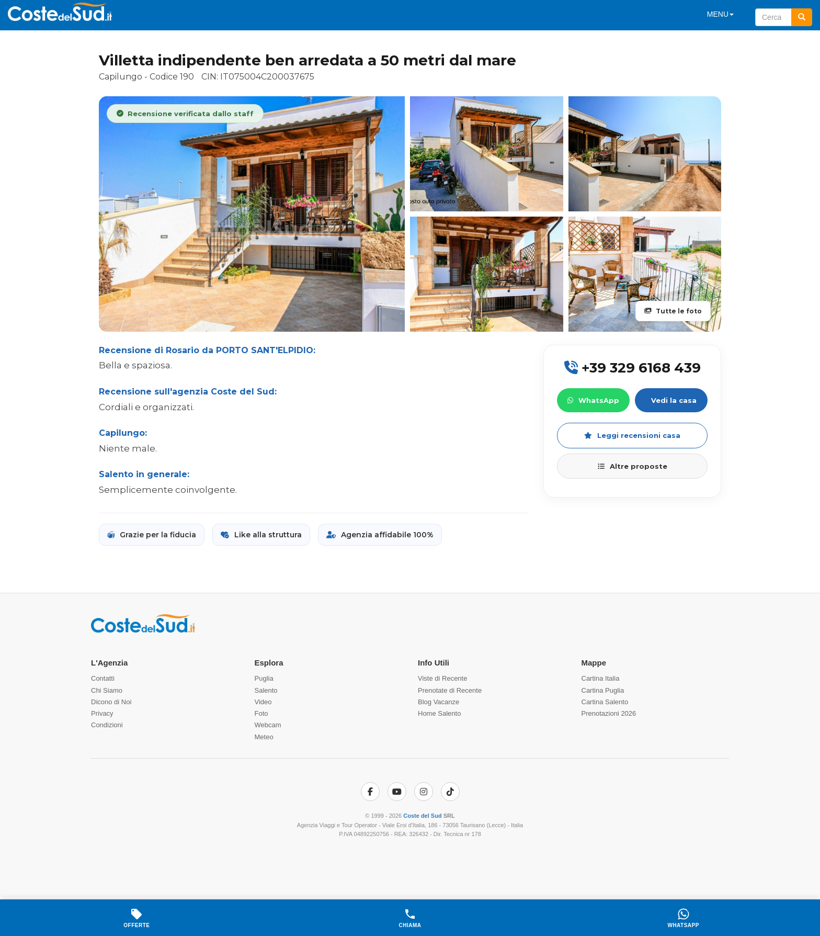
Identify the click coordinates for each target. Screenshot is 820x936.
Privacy (102, 713)
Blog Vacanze (438, 702)
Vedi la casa (674, 400)
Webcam (268, 725)
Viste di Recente (442, 678)
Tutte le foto (673, 311)
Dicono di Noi (111, 702)
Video (263, 702)
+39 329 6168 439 (632, 367)
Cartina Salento (605, 702)
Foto (261, 713)
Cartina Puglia (603, 690)
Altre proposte (632, 466)
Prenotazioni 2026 (609, 713)
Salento (266, 690)
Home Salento (439, 713)
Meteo (264, 737)
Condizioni (107, 725)
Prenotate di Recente (450, 690)
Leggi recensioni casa (632, 435)
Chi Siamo (106, 690)
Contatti (103, 678)
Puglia (264, 678)
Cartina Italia (601, 678)
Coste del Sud (422, 816)
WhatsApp (593, 400)
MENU (720, 14)
